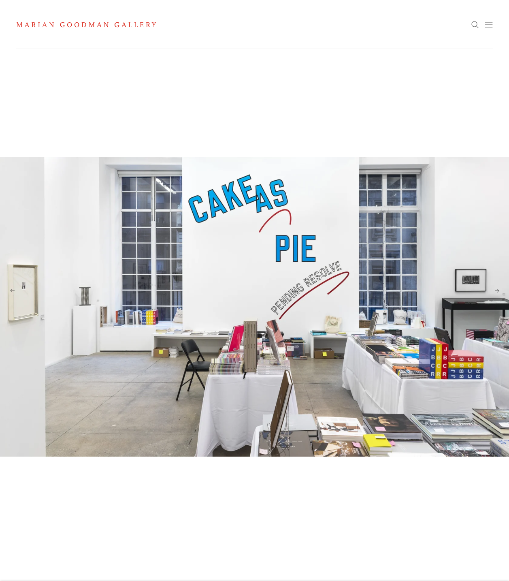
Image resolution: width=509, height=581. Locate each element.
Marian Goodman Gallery (86, 25)
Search (475, 25)
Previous (12, 290)
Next (497, 290)
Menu (489, 24)
